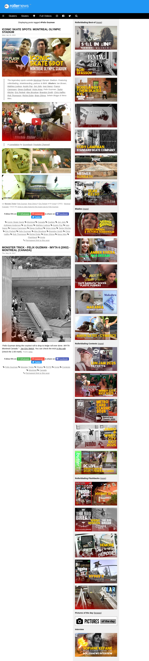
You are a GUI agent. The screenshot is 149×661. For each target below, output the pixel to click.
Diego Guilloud (24, 89)
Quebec (51, 222)
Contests (66, 367)
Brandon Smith (46, 92)
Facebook (63, 214)
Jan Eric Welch (27, 348)
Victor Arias (37, 89)
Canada (5, 207)
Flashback (32, 237)
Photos (40, 367)
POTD (48, 367)
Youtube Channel (41, 144)
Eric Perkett (20, 92)
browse (97, 613)
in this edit (61, 348)
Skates (25, 16)
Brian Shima (40, 95)
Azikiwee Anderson (12, 225)
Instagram (38, 214)
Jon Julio (38, 86)
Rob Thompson (14, 95)
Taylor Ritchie (65, 228)
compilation (14, 144)
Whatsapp (24, 214)
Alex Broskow (32, 92)
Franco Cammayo (18, 228)
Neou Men (62, 234)
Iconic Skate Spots (15, 222)
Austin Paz (28, 86)
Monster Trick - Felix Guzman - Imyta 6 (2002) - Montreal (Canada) (36, 249)
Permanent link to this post (37, 240)
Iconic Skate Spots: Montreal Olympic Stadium (31, 31)
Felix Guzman (22, 204)
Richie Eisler (28, 95)
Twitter (38, 217)
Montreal (37, 80)
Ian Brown (28, 225)
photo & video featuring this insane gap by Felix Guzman (38, 207)
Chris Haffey (59, 92)
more (99, 22)
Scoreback (27, 144)
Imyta (54, 204)
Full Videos (46, 16)
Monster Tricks (27, 367)
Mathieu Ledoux (14, 86)
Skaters (13, 16)
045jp (30, 352)
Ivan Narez (48, 86)
